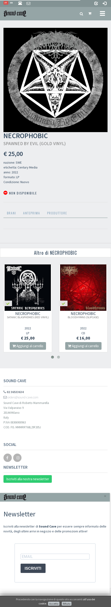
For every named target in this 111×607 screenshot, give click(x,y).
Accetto (53, 603)
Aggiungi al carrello (27, 346)
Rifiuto (66, 603)
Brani (11, 212)
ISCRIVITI (33, 568)
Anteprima (31, 212)
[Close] (105, 496)
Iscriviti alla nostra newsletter (27, 479)
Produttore (57, 212)
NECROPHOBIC (28, 315)
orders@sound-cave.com (20, 397)
